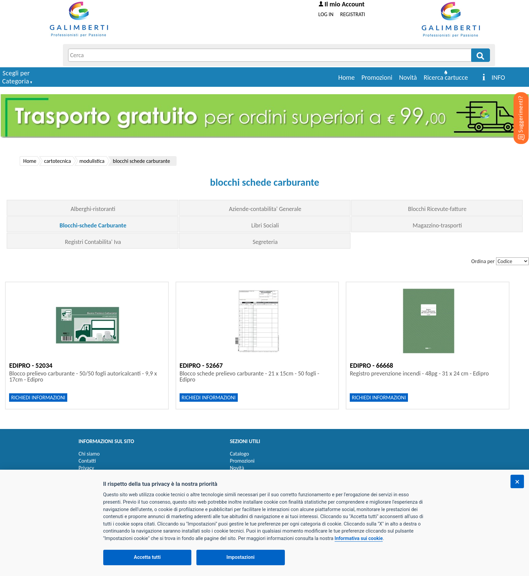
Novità (408, 77)
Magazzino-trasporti (437, 225)
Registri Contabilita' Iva (93, 242)
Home (346, 77)
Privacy (86, 468)
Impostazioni (240, 557)
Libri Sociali (265, 225)
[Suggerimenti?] (515, 108)
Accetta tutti (147, 557)
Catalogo (239, 454)
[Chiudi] (517, 481)
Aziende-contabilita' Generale (265, 209)
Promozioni (377, 77)
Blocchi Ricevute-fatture (437, 209)
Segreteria (265, 242)
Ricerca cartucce (446, 77)
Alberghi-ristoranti (93, 209)
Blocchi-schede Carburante (93, 225)
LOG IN (326, 14)
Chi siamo (89, 454)
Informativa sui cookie (359, 538)
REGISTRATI (352, 14)
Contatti (87, 461)
